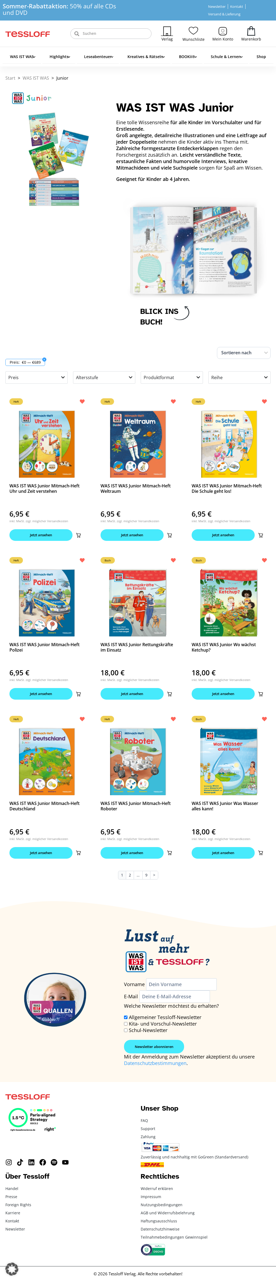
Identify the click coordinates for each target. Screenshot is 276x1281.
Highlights (60, 57)
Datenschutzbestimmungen (155, 1063)
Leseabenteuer (98, 57)
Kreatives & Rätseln (146, 57)
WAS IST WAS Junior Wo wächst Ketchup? (224, 647)
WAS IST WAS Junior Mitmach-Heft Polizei (44, 647)
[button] (78, 535)
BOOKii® (188, 57)
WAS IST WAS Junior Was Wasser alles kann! (225, 806)
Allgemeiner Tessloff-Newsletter (165, 1017)
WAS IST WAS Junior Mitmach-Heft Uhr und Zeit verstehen (44, 488)
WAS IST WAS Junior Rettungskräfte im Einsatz (137, 647)
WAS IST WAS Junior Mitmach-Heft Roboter (136, 806)
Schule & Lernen (227, 57)
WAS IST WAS (23, 57)
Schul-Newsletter (148, 1030)
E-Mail (131, 996)
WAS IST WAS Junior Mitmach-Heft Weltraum (136, 488)
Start (10, 78)
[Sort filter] (244, 353)
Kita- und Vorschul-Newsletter (163, 1023)
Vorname (134, 984)
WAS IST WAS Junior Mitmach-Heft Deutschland (44, 806)
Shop (261, 56)
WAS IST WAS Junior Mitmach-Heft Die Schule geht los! (227, 488)
